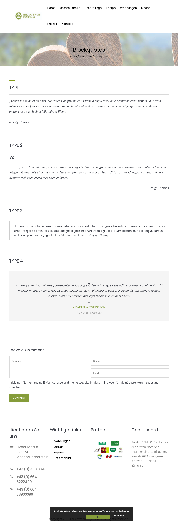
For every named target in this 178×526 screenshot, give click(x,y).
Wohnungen (128, 8)
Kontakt (67, 24)
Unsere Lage (93, 8)
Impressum (61, 452)
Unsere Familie (70, 8)
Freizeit (52, 24)
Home (51, 8)
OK (98, 517)
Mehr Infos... (120, 515)
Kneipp (111, 8)
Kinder (145, 8)
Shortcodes (86, 55)
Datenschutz (62, 457)
